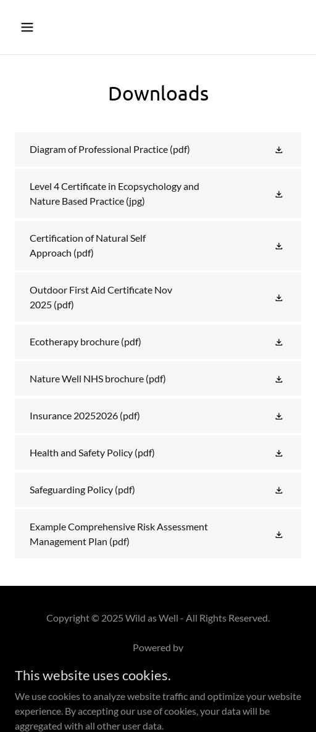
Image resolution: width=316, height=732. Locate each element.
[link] (158, 149)
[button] (47, 27)
